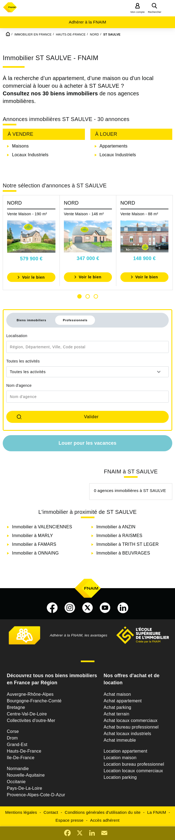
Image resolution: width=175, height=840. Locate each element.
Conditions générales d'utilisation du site (103, 812)
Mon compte (137, 12)
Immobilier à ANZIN (115, 526)
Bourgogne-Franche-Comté (34, 700)
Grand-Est (17, 744)
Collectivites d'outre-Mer (31, 720)
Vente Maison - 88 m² (139, 214)
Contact (51, 812)
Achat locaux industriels (127, 733)
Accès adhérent (105, 820)
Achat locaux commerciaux (131, 720)
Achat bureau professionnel (131, 727)
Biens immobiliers (31, 320)
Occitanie (16, 781)
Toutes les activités (23, 361)
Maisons (20, 146)
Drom (12, 738)
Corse (13, 731)
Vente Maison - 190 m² (27, 214)
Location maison (120, 757)
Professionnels (75, 320)
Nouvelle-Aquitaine (26, 775)
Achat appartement (123, 700)
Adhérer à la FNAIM (87, 22)
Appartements (114, 146)
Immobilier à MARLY (32, 535)
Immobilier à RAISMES (119, 535)
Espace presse (69, 820)
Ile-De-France (20, 757)
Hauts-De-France (24, 751)
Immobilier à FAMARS (34, 544)
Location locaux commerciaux (133, 770)
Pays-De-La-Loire (24, 788)
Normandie (18, 768)
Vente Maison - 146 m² (84, 214)
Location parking (120, 777)
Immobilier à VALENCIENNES (42, 526)
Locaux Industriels (30, 154)
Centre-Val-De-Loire (27, 714)
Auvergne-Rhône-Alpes (30, 694)
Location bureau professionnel (134, 764)
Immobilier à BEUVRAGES (123, 553)
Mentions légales (21, 812)
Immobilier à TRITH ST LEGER (127, 544)
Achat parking (117, 707)
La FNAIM (156, 812)
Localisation (16, 336)
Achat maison (117, 694)
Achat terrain (116, 714)
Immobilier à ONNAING (35, 553)
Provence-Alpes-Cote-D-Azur (36, 794)
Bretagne (16, 707)
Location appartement (125, 751)
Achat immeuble (120, 740)
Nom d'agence (19, 385)
